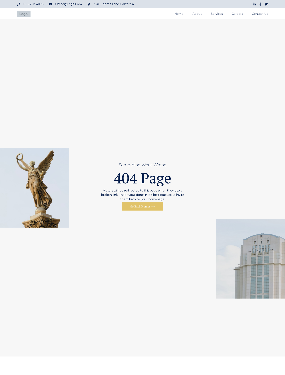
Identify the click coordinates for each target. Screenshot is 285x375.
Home (178, 14)
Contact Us (260, 14)
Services (217, 14)
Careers (237, 14)
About (197, 14)
